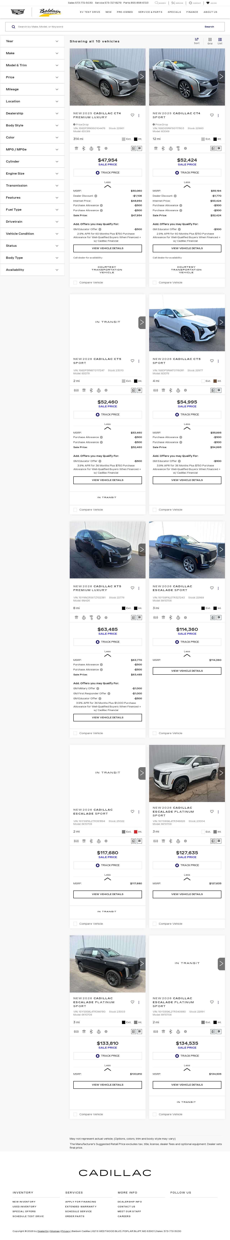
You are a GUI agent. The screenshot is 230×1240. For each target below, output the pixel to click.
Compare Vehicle (91, 282)
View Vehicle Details (107, 248)
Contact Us (126, 1207)
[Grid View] (209, 41)
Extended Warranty (81, 1207)
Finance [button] (192, 12)
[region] (107, 216)
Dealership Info (130, 1202)
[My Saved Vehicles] (211, 3)
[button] (142, 77)
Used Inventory (25, 1207)
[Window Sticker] (139, 148)
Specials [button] (174, 12)
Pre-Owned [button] (125, 12)
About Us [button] (210, 12)
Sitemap (55, 1231)
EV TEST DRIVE (90, 12)
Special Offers (24, 1211)
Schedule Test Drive (28, 1216)
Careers (124, 1216)
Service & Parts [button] (150, 12)
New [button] (109, 12)
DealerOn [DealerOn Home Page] (43, 1231)
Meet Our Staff (129, 1211)
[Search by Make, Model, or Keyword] (110, 26)
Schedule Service (78, 1211)
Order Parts (75, 1216)
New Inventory (24, 1202)
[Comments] (133, 148)
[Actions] (139, 115)
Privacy (65, 1231)
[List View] (220, 41)
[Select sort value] (197, 41)
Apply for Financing (80, 1202)
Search (209, 26)
